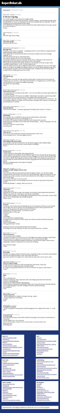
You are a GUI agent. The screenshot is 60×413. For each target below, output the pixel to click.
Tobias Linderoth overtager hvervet (44, 349)
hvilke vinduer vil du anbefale (9, 370)
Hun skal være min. (41, 389)
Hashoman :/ (5, 398)
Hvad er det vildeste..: (7, 344)
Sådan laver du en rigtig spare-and (10, 355)
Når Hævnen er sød (7, 368)
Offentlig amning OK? (41, 395)
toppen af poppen (41, 376)
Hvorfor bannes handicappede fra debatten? (47, 374)
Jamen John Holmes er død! (43, 377)
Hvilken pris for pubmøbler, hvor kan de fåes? (13, 374)
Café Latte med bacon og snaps (10, 345)
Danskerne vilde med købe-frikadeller (11, 353)
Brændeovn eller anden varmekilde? (11, 363)
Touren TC (39, 338)
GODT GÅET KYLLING (41, 339)
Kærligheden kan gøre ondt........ (44, 400)
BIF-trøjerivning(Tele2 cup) (42, 350)
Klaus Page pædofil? (41, 366)
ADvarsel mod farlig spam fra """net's (45, 361)
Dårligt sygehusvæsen (7, 397)
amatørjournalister (41, 342)
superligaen (39, 354)
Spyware (39, 385)
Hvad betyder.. (40, 363)
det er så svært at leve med (9, 384)
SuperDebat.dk (6, 10)
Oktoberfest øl (6, 339)
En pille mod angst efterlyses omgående (11, 400)
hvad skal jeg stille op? (7, 393)
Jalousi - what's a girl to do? (43, 390)
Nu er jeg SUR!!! (40, 352)
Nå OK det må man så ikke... (43, 372)
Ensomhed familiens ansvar (43, 398)
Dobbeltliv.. (39, 384)
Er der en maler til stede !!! (8, 365)
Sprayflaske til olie (7, 349)
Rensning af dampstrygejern (9, 376)
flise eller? (5, 366)
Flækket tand (5, 392)
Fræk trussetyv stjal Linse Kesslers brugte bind (47, 368)
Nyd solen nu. (40, 387)
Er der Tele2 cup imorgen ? (43, 347)
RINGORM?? (5, 390)
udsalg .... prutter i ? (7, 371)
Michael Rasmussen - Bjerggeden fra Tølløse (46, 341)
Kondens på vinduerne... (8, 373)
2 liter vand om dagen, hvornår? (10, 395)
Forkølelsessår (6, 385)
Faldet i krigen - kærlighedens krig (44, 397)
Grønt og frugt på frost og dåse (9, 338)
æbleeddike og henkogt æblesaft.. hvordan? (12, 347)
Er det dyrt (5, 361)
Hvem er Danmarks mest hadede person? (46, 365)
